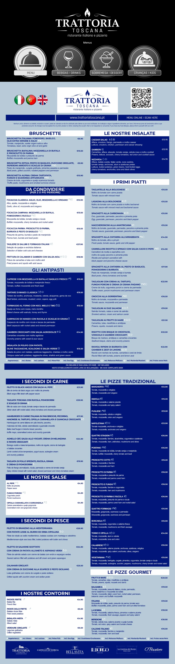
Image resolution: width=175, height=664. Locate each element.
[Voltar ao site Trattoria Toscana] (87, 22)
